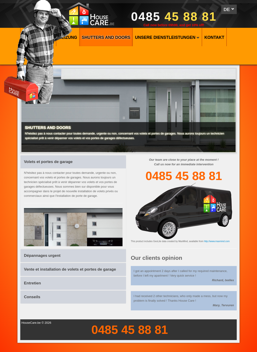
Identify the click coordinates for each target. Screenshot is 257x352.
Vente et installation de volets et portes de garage (70, 269)
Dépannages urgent (42, 255)
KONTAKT (214, 37)
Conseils (32, 297)
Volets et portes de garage (48, 162)
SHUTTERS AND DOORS (106, 37)
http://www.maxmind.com (217, 241)
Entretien (32, 283)
